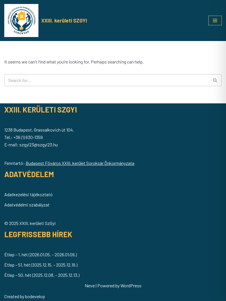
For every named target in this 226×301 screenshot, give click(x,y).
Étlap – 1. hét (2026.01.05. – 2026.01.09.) (40, 254)
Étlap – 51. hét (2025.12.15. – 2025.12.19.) (40, 264)
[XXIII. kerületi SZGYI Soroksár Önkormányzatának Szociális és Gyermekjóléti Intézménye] (45, 20)
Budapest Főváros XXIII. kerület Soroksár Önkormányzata (80, 163)
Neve (90, 285)
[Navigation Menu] (215, 20)
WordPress (130, 285)
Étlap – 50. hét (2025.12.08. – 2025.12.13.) (41, 275)
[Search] (106, 80)
